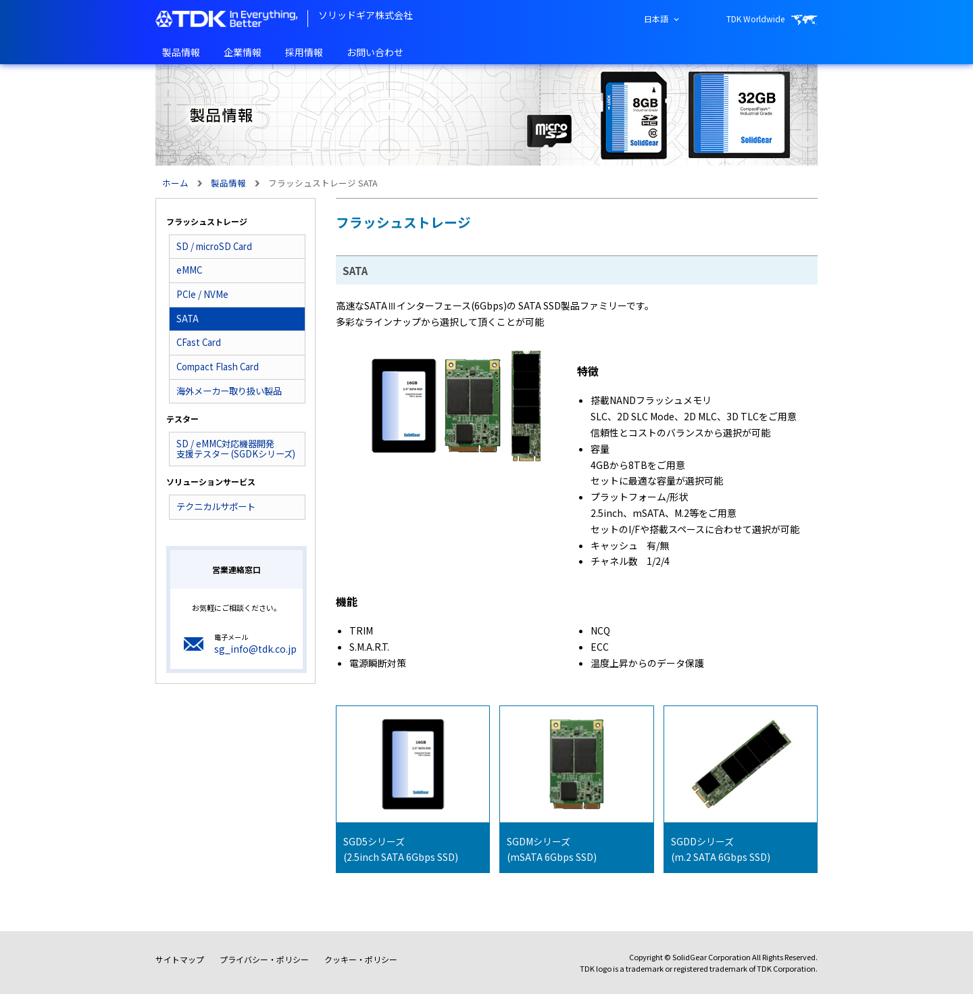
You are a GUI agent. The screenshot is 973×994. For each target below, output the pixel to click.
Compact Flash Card (217, 366)
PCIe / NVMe (202, 294)
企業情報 (242, 52)
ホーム (175, 182)
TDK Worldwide (755, 18)
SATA (187, 318)
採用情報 (304, 52)
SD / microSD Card (214, 246)
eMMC (189, 270)
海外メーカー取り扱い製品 (229, 390)
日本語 (656, 18)
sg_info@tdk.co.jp (255, 648)
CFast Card (198, 342)
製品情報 (181, 52)
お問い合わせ (375, 52)
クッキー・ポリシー (360, 959)
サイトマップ (179, 959)
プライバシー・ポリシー (264, 959)
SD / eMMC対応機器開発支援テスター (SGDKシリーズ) (235, 448)
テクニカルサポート (215, 506)
